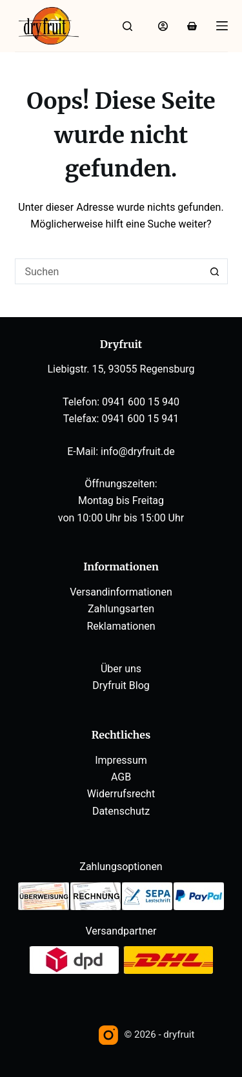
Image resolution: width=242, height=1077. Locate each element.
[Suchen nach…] (108, 271)
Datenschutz (121, 811)
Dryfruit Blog (121, 685)
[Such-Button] (215, 271)
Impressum (121, 760)
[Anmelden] (163, 26)
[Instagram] (108, 1035)
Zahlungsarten (121, 609)
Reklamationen (120, 626)
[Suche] (127, 26)
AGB (121, 777)
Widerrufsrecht (121, 794)
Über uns (121, 669)
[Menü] (222, 26)
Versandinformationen (121, 592)
